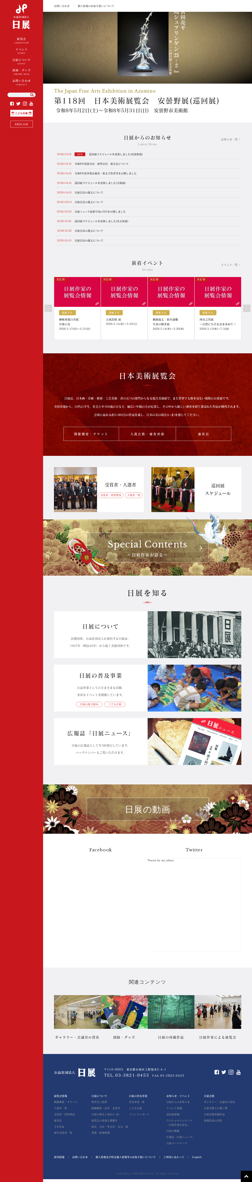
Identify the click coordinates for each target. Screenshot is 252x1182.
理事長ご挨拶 (99, 1104)
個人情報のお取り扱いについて (96, 6)
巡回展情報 (172, 1117)
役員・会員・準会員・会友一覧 (109, 1129)
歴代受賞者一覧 (63, 1135)
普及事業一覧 (137, 1104)
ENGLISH (21, 124)
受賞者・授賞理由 (110, 497)
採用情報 (59, 1160)
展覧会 (21, 40)
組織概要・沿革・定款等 (105, 1110)
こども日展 (32, 111)
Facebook (12, 104)
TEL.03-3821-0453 (127, 1078)
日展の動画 (172, 1133)
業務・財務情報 (100, 1135)
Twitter (18, 103)
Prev (48, 309)
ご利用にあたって (173, 1160)
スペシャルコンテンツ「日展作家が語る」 (179, 1125)
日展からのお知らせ (178, 1104)
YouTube (31, 103)
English (197, 1160)
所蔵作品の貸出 (213, 1123)
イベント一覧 (229, 266)
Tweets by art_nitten (160, 863)
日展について (21, 61)
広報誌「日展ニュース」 (180, 1140)
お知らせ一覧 (229, 139)
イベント (21, 51)
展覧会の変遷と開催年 (104, 1123)
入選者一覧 (133, 497)
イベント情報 (174, 1110)
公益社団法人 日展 (21, 17)
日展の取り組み (88, 707)
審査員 (203, 436)
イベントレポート (139, 1117)
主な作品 (59, 1129)
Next (247, 309)
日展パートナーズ (176, 1146)
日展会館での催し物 (215, 1110)
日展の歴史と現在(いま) (105, 1117)
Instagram (25, 104)
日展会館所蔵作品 (214, 1117)
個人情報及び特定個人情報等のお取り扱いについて (126, 1160)
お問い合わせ (21, 82)
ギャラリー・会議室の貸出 (219, 1104)
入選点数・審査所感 (147, 436)
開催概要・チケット (91, 436)
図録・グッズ (21, 72)
